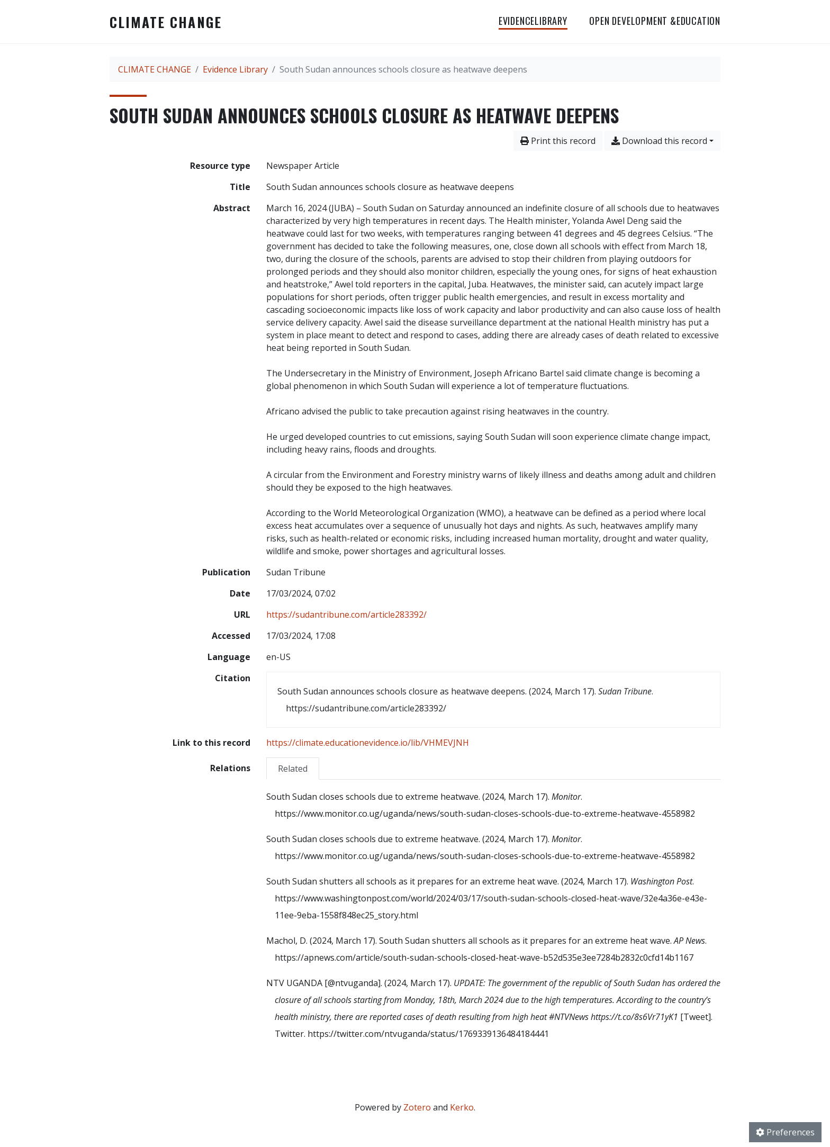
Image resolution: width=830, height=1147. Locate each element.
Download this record (659, 141)
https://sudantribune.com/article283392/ (346, 614)
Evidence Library (235, 69)
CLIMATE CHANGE (166, 21)
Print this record (558, 141)
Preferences (785, 1132)
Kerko (462, 1107)
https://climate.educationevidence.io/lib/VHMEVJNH (367, 742)
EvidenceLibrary (533, 21)
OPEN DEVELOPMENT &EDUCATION (654, 21)
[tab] (292, 768)
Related (293, 768)
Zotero (417, 1107)
